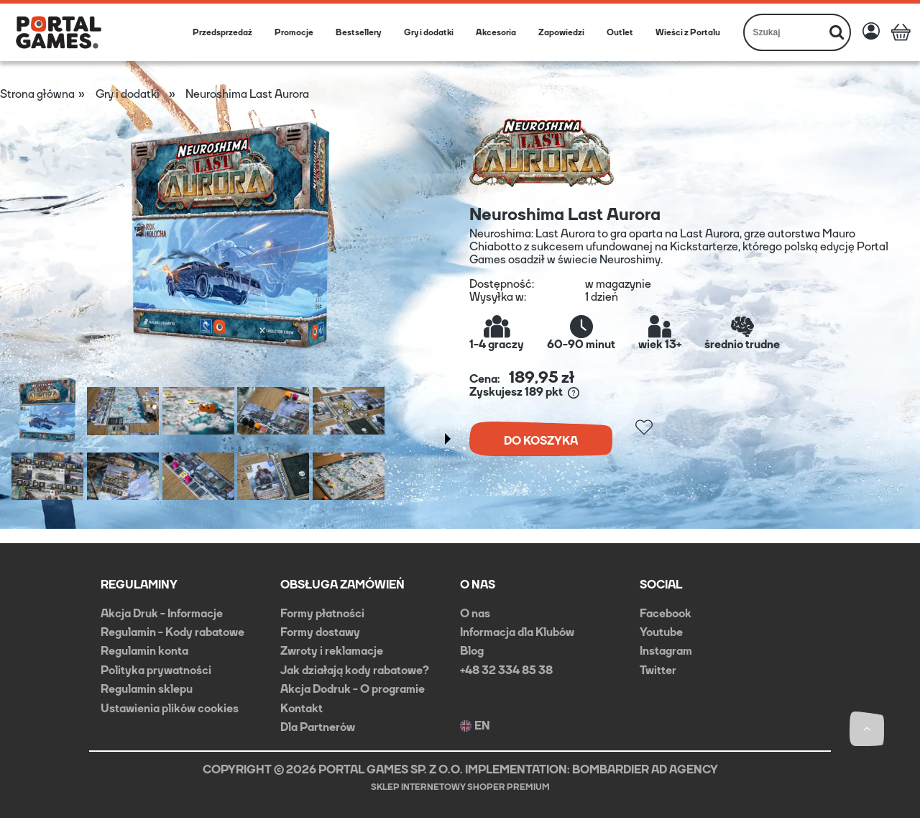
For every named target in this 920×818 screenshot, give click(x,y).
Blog (472, 650)
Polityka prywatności (156, 670)
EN (475, 726)
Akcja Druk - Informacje (162, 613)
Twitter (658, 670)
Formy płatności (322, 613)
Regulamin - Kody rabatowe (172, 632)
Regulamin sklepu (147, 688)
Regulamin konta (144, 650)
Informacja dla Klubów (517, 632)
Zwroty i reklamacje (331, 650)
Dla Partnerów (317, 727)
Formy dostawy (320, 632)
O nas (475, 613)
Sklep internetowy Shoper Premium (460, 787)
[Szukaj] (837, 32)
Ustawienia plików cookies (170, 708)
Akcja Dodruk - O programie (352, 688)
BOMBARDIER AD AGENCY (645, 769)
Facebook (665, 613)
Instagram (666, 650)
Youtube (661, 632)
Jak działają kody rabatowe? (354, 670)
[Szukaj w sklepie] (784, 32)
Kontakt (301, 708)
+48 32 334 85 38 (506, 670)
